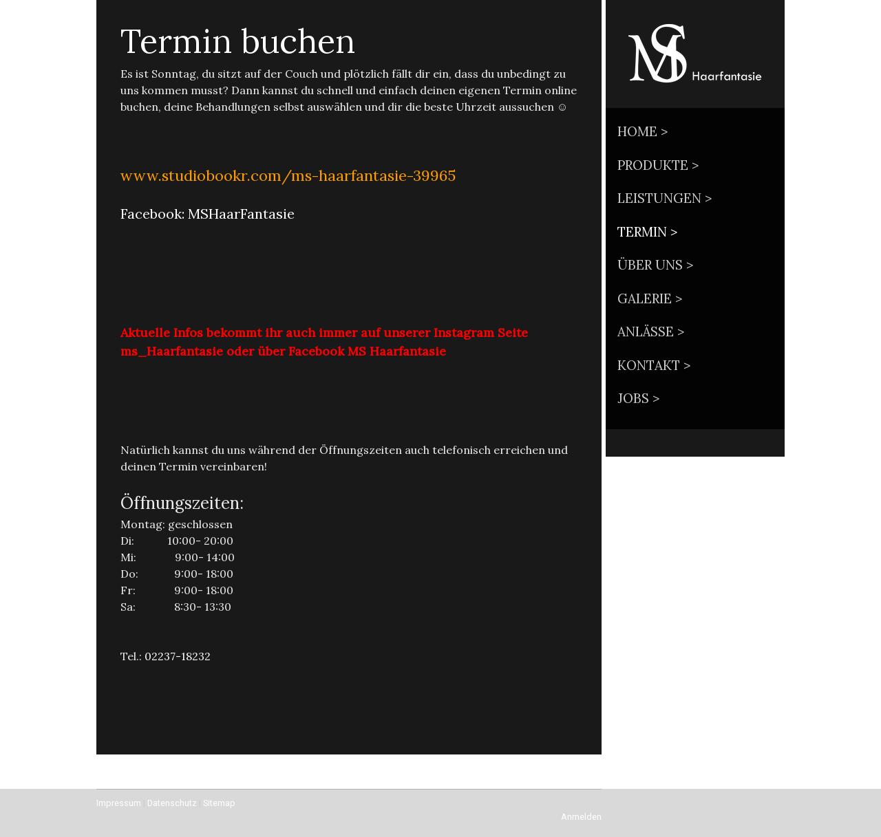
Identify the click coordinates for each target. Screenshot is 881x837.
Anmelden (581, 817)
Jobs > (638, 398)
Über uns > (655, 265)
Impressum (118, 803)
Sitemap (219, 803)
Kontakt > (653, 365)
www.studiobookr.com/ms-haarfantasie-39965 (288, 175)
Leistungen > (664, 198)
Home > (642, 131)
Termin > (647, 232)
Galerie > (649, 298)
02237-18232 (178, 656)
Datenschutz (172, 803)
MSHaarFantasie (241, 213)
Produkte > (658, 165)
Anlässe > (650, 331)
